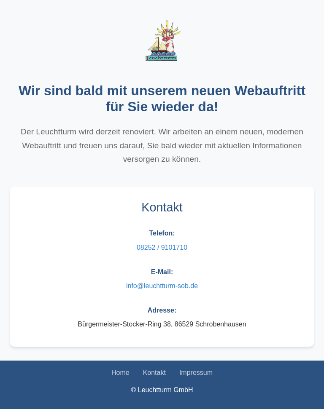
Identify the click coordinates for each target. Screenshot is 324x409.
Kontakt (154, 372)
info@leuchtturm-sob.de (162, 285)
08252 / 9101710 (162, 247)
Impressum (196, 372)
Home (120, 372)
